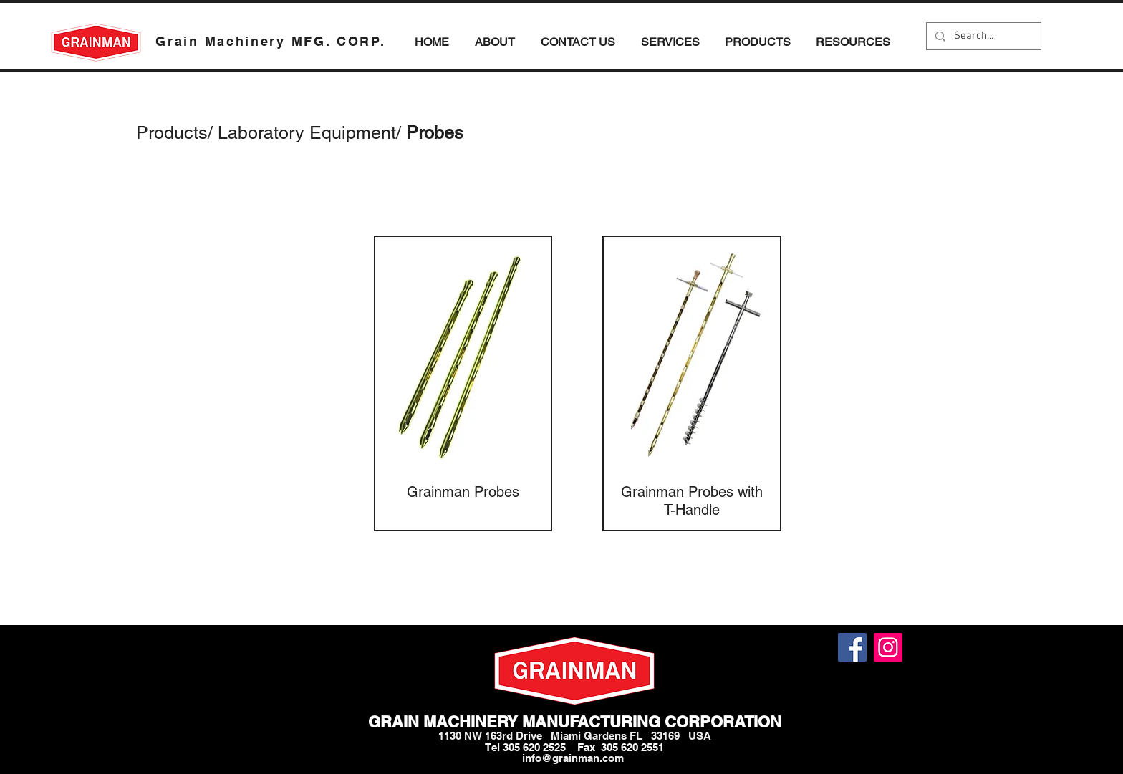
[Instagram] (888, 647)
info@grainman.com (573, 758)
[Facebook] (852, 647)
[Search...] (982, 36)
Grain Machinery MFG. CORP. (270, 41)
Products (172, 132)
